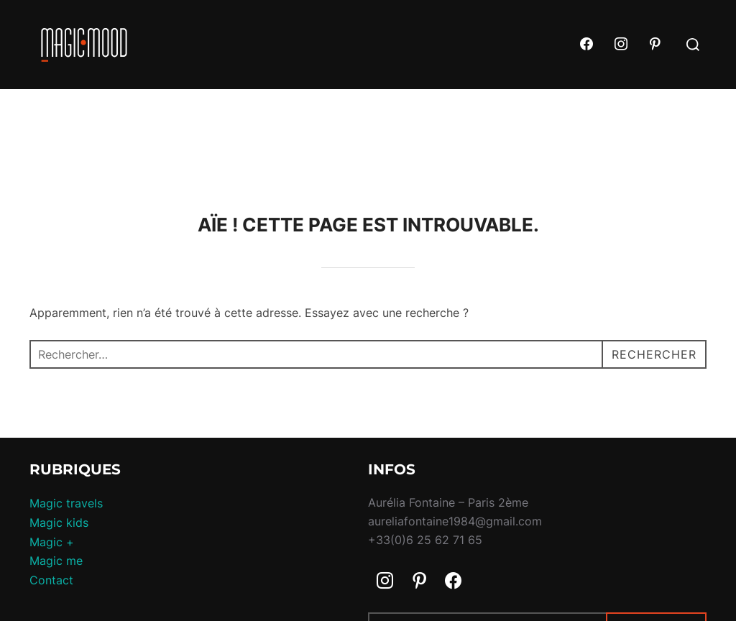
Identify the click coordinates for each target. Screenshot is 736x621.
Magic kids (58, 522)
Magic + (51, 542)
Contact (51, 580)
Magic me (56, 560)
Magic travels (66, 503)
